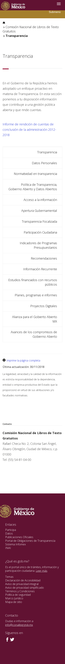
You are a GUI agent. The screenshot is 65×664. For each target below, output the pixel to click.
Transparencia (47, 152)
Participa (10, 530)
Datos (9, 533)
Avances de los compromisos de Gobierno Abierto (34, 334)
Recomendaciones (44, 258)
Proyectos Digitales (43, 306)
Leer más (41, 571)
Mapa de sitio (13, 602)
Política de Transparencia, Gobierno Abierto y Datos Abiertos (32, 186)
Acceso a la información (40, 200)
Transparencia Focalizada (39, 221)
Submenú (55, 12)
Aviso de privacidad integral (21, 584)
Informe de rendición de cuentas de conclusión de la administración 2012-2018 (29, 129)
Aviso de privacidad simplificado (24, 587)
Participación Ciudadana (40, 232)
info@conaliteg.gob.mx (19, 625)
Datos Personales (44, 163)
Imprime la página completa (23, 360)
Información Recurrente (40, 269)
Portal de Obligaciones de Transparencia (30, 541)
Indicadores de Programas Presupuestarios (38, 245)
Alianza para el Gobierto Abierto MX (34, 319)
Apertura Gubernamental (39, 211)
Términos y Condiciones (20, 591)
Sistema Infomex (15, 544)
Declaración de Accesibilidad (22, 580)
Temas (9, 577)
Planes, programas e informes (36, 295)
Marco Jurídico (14, 598)
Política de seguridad (18, 595)
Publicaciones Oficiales (19, 537)
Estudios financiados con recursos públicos (32, 282)
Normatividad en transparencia (35, 174)
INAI (8, 548)
